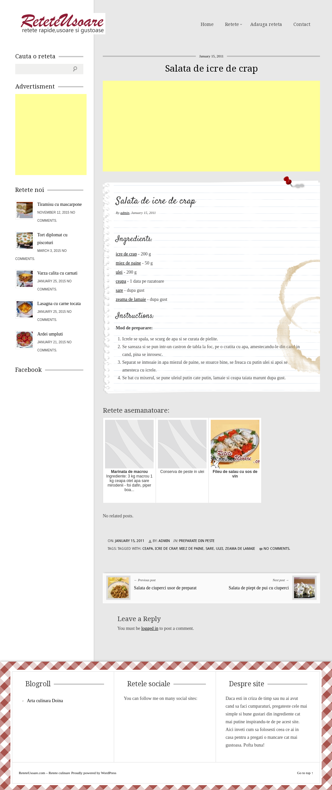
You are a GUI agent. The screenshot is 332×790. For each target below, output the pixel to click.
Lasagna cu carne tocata (59, 303)
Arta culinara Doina (45, 700)
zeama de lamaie (131, 299)
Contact (301, 24)
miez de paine (128, 263)
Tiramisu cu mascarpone (59, 204)
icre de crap (126, 254)
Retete (232, 24)
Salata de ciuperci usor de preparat (165, 587)
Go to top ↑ (305, 773)
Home (207, 24)
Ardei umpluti (50, 334)
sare (119, 290)
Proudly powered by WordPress (93, 773)
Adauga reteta (266, 24)
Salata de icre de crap (211, 68)
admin (124, 213)
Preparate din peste (197, 541)
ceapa (121, 281)
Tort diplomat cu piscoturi (52, 238)
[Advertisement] (217, 126)
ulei (119, 272)
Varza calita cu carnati (57, 273)
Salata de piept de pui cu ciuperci (259, 587)
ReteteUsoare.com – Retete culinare (61, 23)
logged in (150, 628)
